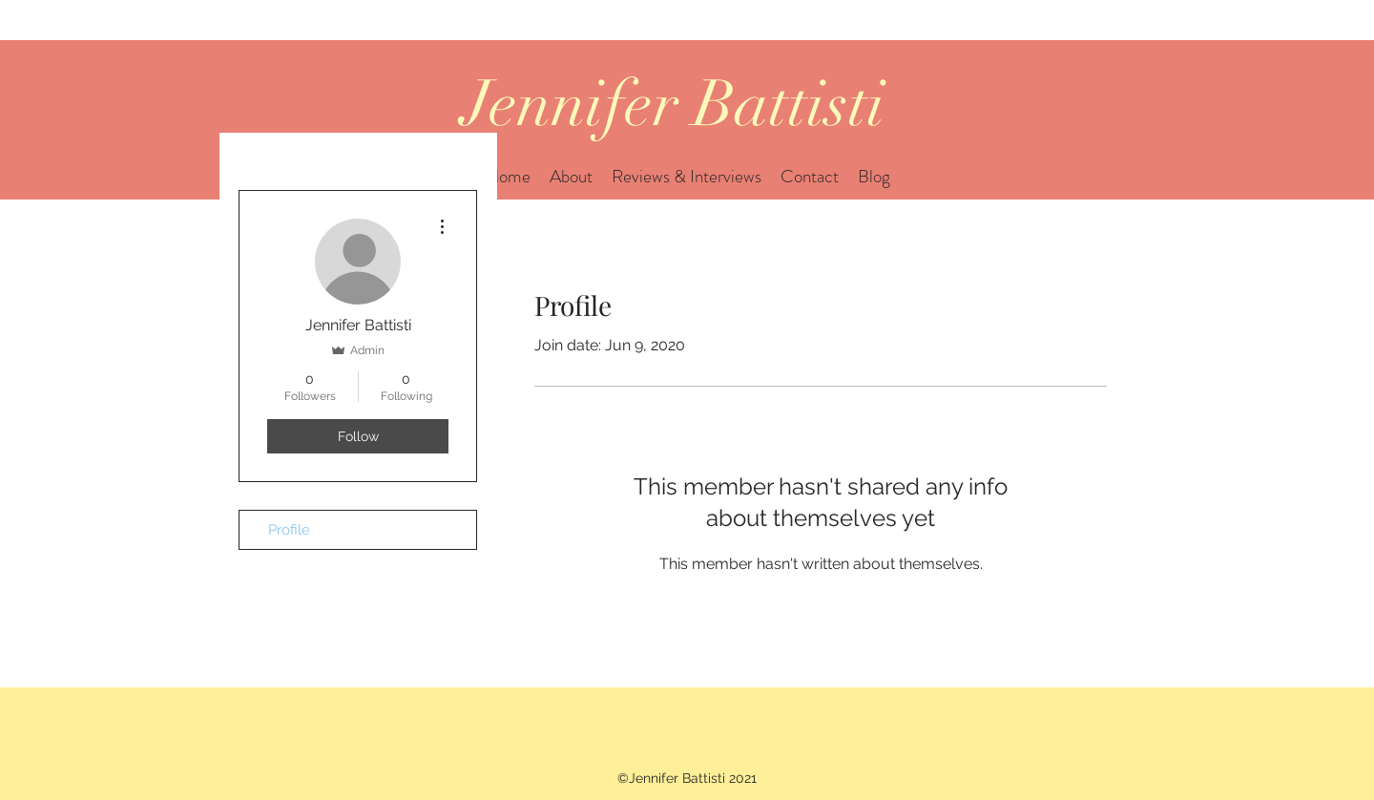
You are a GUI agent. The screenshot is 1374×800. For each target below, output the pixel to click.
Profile (289, 529)
